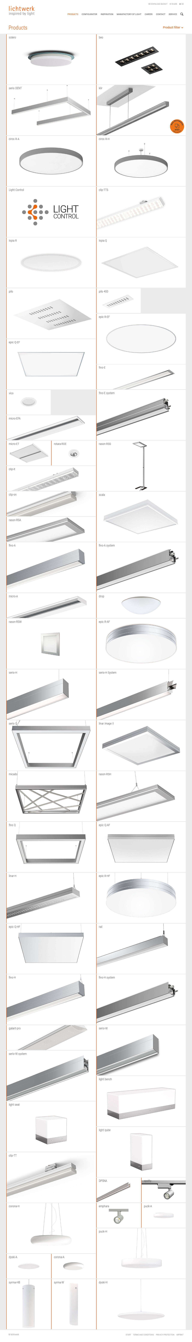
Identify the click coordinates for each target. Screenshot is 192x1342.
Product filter (173, 28)
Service (173, 14)
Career (149, 14)
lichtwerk (21, 11)
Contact (160, 14)
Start (128, 1335)
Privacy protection (165, 1335)
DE (181, 4)
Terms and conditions (143, 1335)
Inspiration (107, 14)
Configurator (89, 14)
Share (173, 4)
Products (73, 14)
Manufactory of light (129, 14)
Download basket (157, 4)
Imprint (179, 1335)
